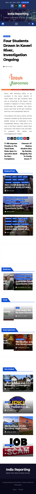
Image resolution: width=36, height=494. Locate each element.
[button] (29, 24)
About (14, 489)
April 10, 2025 (11, 453)
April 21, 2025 (11, 432)
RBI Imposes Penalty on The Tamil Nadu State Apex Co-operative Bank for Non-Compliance (10, 151)
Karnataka (8, 176)
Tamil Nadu (7, 36)
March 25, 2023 (12, 346)
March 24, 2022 (12, 317)
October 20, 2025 (13, 388)
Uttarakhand (16, 182)
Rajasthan (8, 179)
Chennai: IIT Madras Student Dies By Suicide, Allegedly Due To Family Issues (26, 151)
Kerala (14, 176)
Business (8, 278)
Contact (20, 489)
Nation (20, 176)
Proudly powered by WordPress (12, 482)
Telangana (8, 182)
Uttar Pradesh (9, 445)
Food (7, 309)
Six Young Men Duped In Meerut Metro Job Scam (17, 450)
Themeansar (18, 485)
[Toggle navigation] (16, 23)
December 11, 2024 (13, 287)
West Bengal (25, 182)
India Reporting (18, 14)
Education (8, 380)
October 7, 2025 (12, 410)
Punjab (25, 176)
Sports (15, 179)
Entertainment (10, 338)
